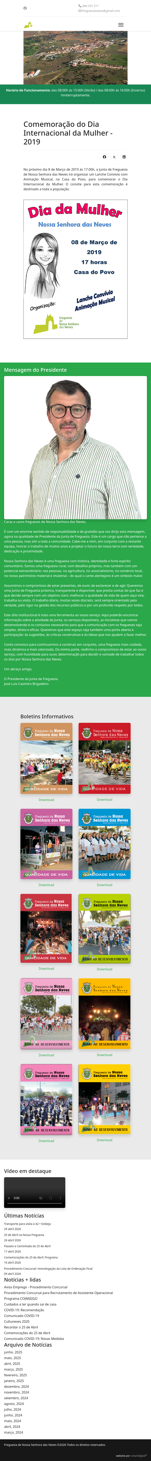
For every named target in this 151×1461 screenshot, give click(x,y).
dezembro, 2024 (16, 1386)
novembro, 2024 (16, 1392)
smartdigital (139, 1456)
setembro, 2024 (16, 1398)
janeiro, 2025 (14, 1381)
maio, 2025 (12, 1358)
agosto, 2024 (14, 1403)
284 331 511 (90, 6)
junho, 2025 (13, 1352)
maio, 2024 (12, 1421)
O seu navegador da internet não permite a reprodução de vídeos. (34, 1192)
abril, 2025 (12, 1363)
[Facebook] (25, 8)
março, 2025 (13, 1369)
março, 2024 (13, 1432)
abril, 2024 (12, 1426)
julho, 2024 (12, 1409)
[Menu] (120, 25)
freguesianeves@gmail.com (101, 11)
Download (46, 800)
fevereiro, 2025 (15, 1375)
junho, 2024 (13, 1415)
